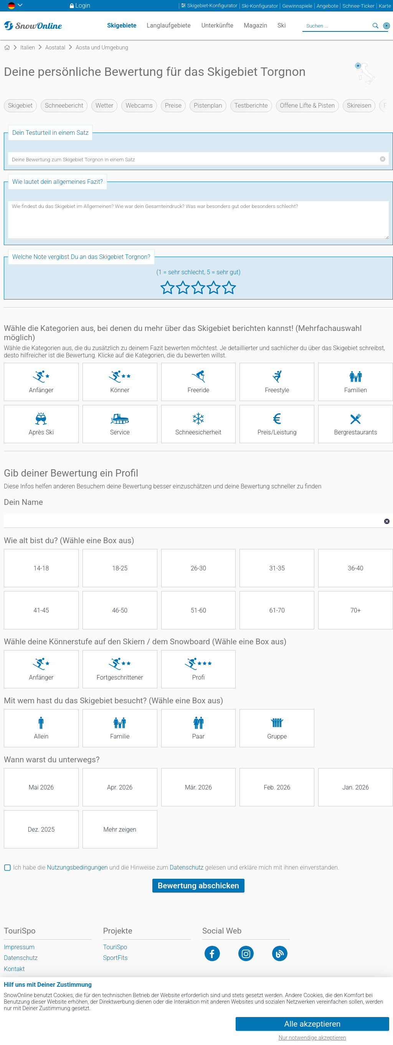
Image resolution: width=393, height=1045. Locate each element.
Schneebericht (64, 105)
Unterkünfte (217, 25)
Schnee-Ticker (359, 6)
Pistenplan (208, 105)
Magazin (255, 25)
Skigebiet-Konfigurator (212, 6)
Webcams (138, 105)
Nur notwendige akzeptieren (312, 1038)
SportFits (115, 957)
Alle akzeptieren (312, 1024)
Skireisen (359, 105)
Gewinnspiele (297, 6)
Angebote (327, 6)
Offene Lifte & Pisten (307, 105)
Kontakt (14, 969)
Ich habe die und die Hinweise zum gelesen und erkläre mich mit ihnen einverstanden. (176, 867)
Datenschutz (186, 867)
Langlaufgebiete (168, 25)
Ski (281, 25)
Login (82, 5)
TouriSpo (115, 947)
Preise (173, 105)
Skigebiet (20, 105)
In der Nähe (386, 26)
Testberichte (251, 105)
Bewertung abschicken (198, 885)
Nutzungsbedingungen (77, 867)
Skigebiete (121, 25)
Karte (385, 6)
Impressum (19, 947)
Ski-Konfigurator (260, 6)
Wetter (104, 105)
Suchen (376, 26)
